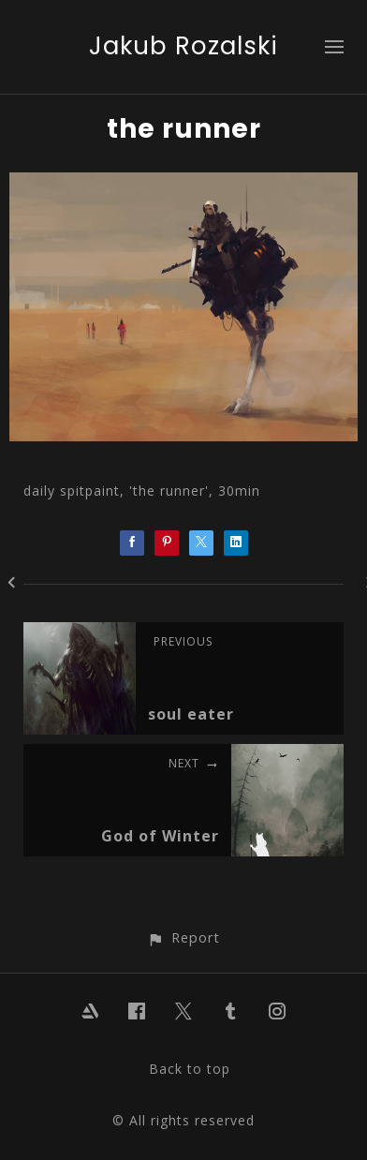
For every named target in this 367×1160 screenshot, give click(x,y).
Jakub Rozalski (183, 46)
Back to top (189, 1069)
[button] (183, 937)
